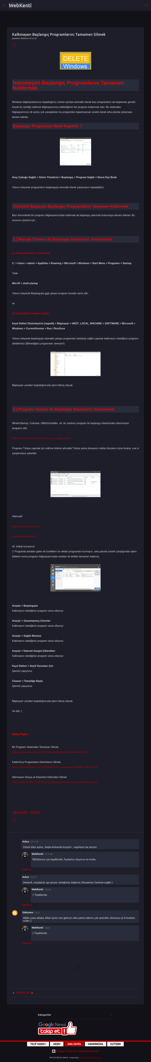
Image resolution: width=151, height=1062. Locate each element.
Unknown (27, 912)
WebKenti (20, 5)
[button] (14, 45)
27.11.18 (34, 842)
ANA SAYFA (74, 1044)
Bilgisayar (20, 812)
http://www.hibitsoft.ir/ (24, 536)
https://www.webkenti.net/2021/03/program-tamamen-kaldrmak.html (49, 752)
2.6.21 (37, 912)
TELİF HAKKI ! (38, 1044)
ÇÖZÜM (35, 812)
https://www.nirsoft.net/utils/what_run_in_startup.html (41, 438)
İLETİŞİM (115, 1044)
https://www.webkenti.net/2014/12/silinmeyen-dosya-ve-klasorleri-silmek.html (54, 782)
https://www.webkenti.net (90, 1058)
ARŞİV (56, 1044)
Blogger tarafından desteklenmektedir (75, 1051)
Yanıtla (27, 869)
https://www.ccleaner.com (26, 526)
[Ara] (146, 5)
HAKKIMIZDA (95, 1044)
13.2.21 (33, 877)
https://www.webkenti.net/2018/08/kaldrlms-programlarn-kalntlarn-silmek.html (54, 767)
